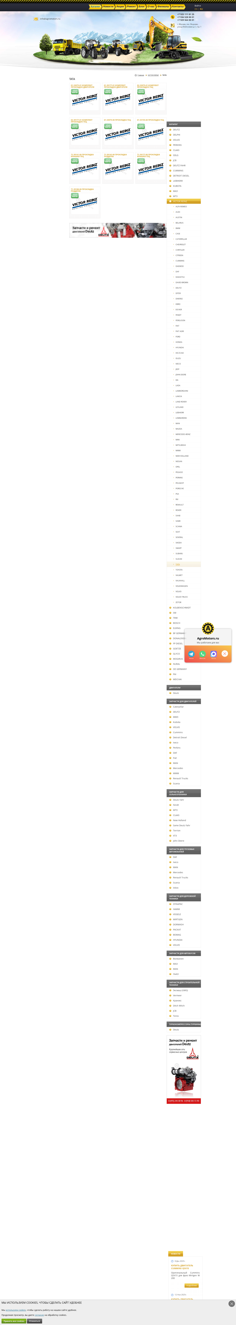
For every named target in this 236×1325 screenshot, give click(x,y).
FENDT (44, 315)
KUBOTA (42, 185)
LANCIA (44, 396)
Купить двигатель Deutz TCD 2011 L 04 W (183, 737)
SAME (43, 521)
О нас (82, 1296)
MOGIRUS (43, 658)
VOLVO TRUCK (47, 597)
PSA (43, 494)
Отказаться (34, 1321)
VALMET (44, 575)
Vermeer (42, 995)
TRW (40, 617)
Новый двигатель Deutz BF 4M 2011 (182, 482)
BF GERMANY (44, 633)
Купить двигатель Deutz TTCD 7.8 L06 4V (183, 123)
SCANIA (44, 526)
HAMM (41, 909)
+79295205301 (202, 654)
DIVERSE (45, 298)
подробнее (191, 107)
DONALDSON (44, 638)
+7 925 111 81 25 (185, 14)
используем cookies (16, 1310)
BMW (43, 228)
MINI (43, 439)
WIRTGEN (42, 919)
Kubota (41, 722)
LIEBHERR (43, 180)
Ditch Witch (43, 1005)
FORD (43, 336)
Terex (40, 1015)
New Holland (44, 820)
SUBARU (45, 553)
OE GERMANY (45, 669)
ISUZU (44, 358)
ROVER (44, 510)
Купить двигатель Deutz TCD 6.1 (182, 156)
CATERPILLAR (47, 239)
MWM (43, 450)
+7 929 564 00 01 (185, 20)
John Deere (43, 840)
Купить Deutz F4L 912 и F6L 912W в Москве (184, 187)
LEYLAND (45, 407)
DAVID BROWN (47, 282)
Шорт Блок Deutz (181, 410)
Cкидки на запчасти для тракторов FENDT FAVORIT (184, 828)
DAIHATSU (45, 277)
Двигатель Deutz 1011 (184, 794)
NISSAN (44, 461)
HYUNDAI (45, 347)
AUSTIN (44, 217)
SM (39, 612)
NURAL (41, 664)
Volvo (40, 887)
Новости (84, 1289)
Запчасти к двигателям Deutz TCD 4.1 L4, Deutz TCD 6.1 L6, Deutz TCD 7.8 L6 (184, 516)
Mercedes (43, 768)
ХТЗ (39, 835)
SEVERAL (45, 537)
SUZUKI (44, 559)
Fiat (39, 757)
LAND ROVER (46, 401)
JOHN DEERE (46, 374)
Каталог (110, 1285)
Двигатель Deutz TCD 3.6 (185, 766)
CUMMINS (43, 170)
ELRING (41, 628)
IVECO (44, 364)
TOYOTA (44, 570)
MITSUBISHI (46, 445)
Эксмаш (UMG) (45, 990)
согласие (39, 1315)
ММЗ (40, 717)
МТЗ (40, 196)
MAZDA (44, 429)
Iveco (40, 742)
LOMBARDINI (46, 418)
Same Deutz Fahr (46, 825)
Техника (110, 1292)
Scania (41, 783)
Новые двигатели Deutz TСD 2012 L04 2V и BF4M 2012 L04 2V (184, 450)
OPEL (43, 467)
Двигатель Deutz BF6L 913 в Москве (184, 249)
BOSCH (41, 623)
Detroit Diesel (45, 737)
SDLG (40, 155)
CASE (43, 233)
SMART (44, 548)
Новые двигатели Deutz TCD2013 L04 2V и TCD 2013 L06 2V (184, 349)
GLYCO (41, 653)
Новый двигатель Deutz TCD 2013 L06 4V (183, 381)
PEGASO (45, 472)
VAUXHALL (45, 580)
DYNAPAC (43, 904)
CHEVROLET (46, 244)
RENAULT (45, 504)
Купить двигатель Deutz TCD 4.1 (182, 218)
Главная (141, 75)
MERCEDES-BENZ (48, 434)
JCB (39, 160)
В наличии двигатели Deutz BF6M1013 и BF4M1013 (185, 312)
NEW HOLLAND (47, 456)
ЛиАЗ (40, 974)
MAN (43, 423)
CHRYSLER (45, 250)
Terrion (41, 830)
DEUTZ (41, 129)
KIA (42, 380)
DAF (43, 271)
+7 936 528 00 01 (185, 17)
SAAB (43, 515)
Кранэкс (42, 1000)
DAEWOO (45, 266)
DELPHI (41, 134)
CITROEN (45, 255)
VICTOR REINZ (45, 201)
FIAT (43, 326)
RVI (42, 499)
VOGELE (42, 914)
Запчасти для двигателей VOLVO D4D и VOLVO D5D (184, 601)
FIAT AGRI (45, 331)
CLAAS (41, 150)
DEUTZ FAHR (44, 165)
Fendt (41, 804)
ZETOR (44, 602)
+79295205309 (191, 654)
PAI (39, 674)
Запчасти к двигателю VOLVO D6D (185, 563)
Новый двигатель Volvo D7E (182, 280)
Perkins (41, 747)
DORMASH (43, 924)
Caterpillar (43, 706)
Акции (109, 1289)
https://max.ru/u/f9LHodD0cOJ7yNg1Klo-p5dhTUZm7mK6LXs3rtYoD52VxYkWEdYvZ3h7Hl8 (213, 654)
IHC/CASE (45, 353)
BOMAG (42, 934)
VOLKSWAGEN (47, 586)
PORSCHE (45, 488)
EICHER (44, 309)
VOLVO (41, 139)
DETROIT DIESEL (46, 175)
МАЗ (40, 191)
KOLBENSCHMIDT (46, 607)
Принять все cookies (14, 1321)
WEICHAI (42, 679)
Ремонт (83, 1292)
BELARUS (45, 223)
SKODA (44, 542)
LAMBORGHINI (47, 391)
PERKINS (42, 145)
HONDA (44, 342)
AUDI (43, 212)
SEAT (43, 532)
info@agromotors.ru (50, 18)
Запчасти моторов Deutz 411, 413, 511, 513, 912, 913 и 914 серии (184, 685)
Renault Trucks (45, 778)
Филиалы (111, 1296)
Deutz (41, 693)
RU (201, 9)
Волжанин (43, 958)
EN (196, 9)
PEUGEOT (45, 483)
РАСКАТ (42, 929)
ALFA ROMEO (47, 206)
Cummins (43, 732)
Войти (198, 5)
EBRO (43, 304)
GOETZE (42, 648)
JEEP (43, 369)
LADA (43, 385)
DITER (43, 293)
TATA (43, 564)
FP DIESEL (43, 643)
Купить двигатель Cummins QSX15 (182, 89)
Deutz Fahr (43, 799)
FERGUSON (46, 320)
